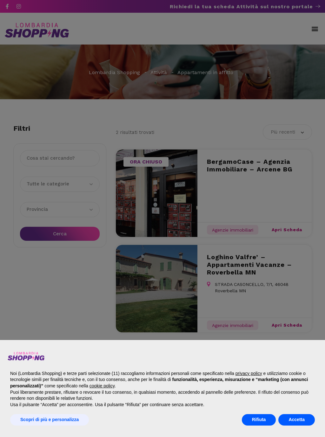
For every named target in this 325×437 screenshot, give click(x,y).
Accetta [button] (297, 419)
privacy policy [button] (248, 373)
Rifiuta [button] (259, 419)
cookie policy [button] (102, 385)
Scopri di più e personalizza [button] (49, 419)
